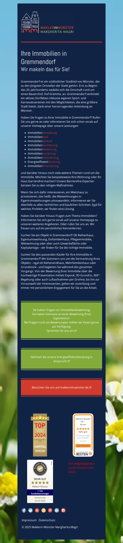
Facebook (24, 510)
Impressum (29, 520)
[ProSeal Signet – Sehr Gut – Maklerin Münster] (40, 475)
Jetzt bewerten (83, 445)
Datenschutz (47, 520)
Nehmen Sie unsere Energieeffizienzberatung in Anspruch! (61, 359)
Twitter (30, 510)
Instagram (63, 510)
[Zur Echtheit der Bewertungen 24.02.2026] (40, 499)
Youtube (37, 510)
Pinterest (50, 510)
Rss (43, 510)
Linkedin (57, 510)
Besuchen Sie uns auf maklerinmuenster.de (60, 387)
